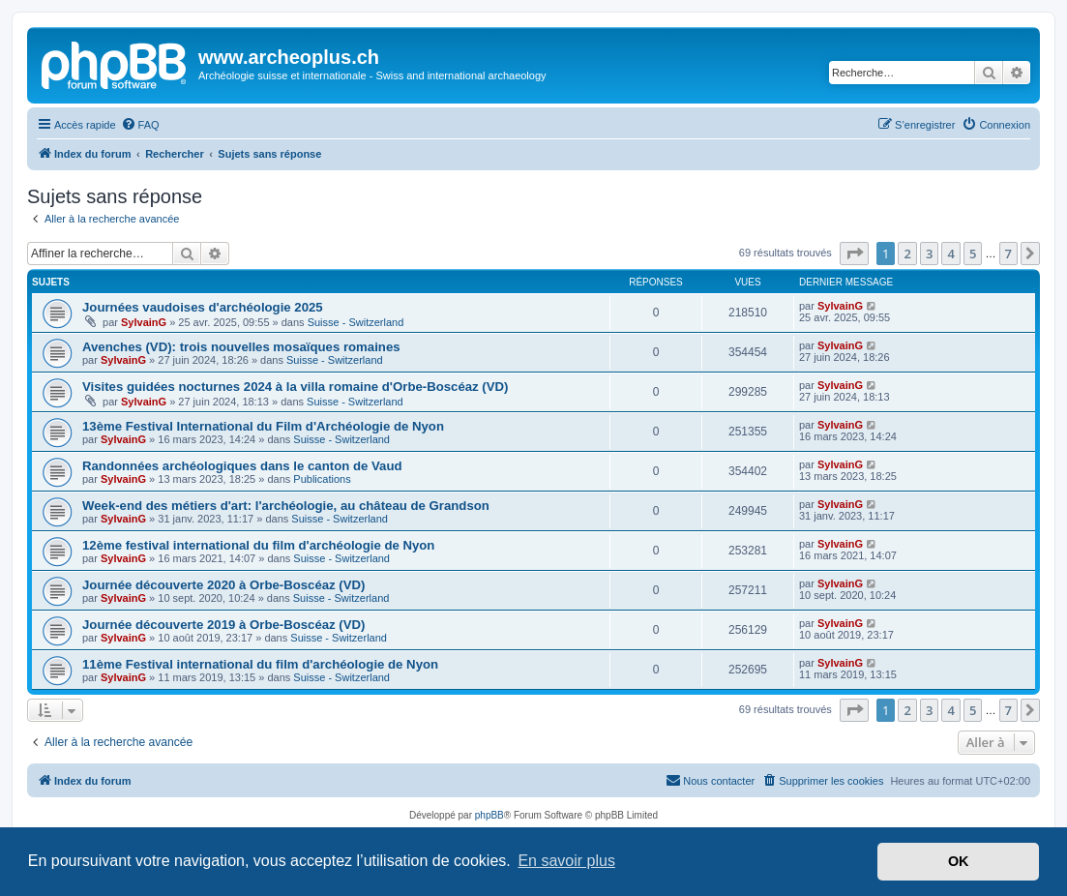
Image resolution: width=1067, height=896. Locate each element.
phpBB (489, 815)
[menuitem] (140, 124)
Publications (321, 479)
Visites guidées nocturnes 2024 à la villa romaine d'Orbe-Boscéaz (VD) (295, 386)
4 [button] (950, 253)
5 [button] (972, 253)
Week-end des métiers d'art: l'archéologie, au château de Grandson (285, 505)
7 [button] (1008, 253)
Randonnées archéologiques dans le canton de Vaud (242, 466)
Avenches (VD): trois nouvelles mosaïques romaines (241, 347)
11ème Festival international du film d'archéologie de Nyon (260, 664)
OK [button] (958, 861)
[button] (854, 253)
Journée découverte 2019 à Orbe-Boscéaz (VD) (223, 624)
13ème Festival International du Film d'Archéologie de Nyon (263, 426)
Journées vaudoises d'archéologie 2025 (202, 307)
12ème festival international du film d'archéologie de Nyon (258, 545)
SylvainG (143, 322)
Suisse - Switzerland (356, 322)
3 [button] (929, 253)
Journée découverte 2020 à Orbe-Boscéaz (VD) (223, 585)
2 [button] (907, 253)
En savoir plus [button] (566, 860)
